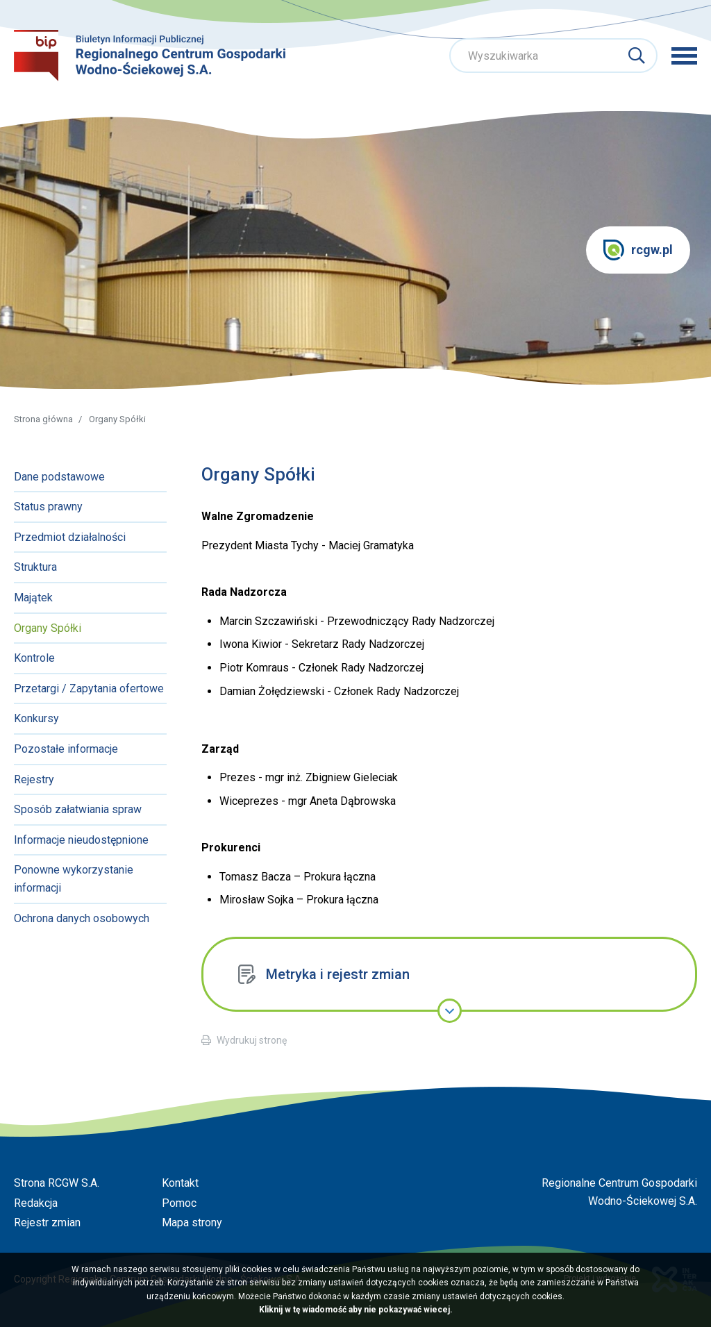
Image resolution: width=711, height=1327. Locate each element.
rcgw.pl (638, 250)
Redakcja (36, 1203)
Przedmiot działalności (70, 537)
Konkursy (36, 718)
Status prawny (48, 506)
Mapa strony (192, 1222)
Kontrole (34, 658)
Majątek (33, 597)
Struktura (35, 567)
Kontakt (180, 1183)
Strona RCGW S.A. (56, 1183)
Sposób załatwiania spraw (78, 809)
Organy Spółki (47, 628)
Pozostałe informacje (66, 749)
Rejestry (34, 779)
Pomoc (179, 1203)
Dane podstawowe (59, 476)
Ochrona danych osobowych (81, 918)
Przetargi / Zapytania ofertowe (89, 688)
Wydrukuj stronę (252, 1040)
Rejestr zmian (47, 1222)
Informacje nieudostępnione (81, 839)
